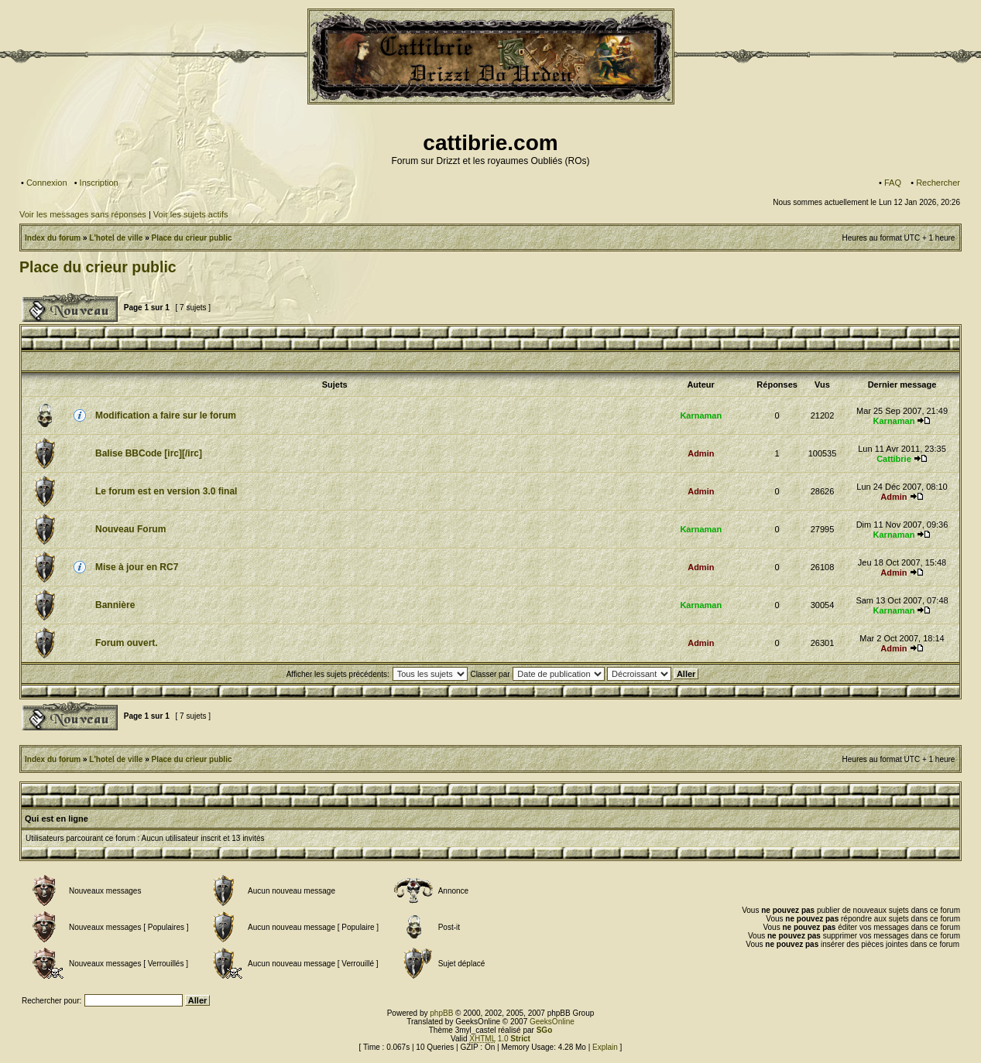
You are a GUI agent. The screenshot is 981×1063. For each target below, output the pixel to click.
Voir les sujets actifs (190, 214)
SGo (545, 1030)
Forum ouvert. (126, 642)
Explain (605, 1047)
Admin (701, 453)
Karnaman (701, 415)
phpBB (441, 1013)
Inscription (99, 182)
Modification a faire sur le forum (165, 415)
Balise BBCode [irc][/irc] (148, 453)
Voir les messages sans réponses (82, 214)
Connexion (46, 182)
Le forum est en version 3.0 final (166, 491)
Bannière (115, 605)
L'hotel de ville (115, 238)
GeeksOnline (552, 1021)
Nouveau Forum (130, 529)
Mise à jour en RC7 (136, 567)
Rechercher (938, 182)
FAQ (892, 182)
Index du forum (53, 238)
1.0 (499, 1038)
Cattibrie (893, 458)
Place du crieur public (192, 238)
